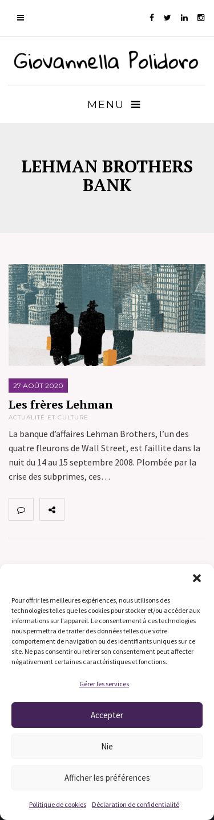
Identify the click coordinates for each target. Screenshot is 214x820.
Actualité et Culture (48, 417)
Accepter (107, 715)
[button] (197, 578)
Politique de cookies (57, 804)
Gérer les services (104, 683)
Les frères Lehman (61, 404)
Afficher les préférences (107, 777)
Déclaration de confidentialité (135, 804)
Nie (107, 746)
